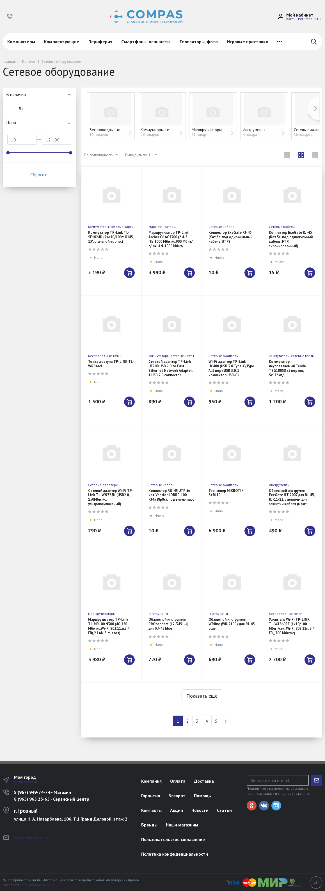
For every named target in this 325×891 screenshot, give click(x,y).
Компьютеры (21, 41)
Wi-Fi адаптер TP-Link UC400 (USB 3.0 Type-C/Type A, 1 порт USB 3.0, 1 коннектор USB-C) (231, 368)
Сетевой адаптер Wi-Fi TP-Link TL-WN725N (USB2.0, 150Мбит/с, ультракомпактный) (110, 497)
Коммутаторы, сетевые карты (111, 227)
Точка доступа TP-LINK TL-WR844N (111, 363)
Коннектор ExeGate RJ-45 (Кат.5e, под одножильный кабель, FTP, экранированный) (291, 239)
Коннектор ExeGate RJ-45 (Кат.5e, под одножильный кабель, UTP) (230, 237)
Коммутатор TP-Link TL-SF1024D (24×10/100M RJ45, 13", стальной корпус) (110, 237)
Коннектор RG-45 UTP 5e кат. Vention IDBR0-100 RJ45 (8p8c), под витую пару (171, 495)
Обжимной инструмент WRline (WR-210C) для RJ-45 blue (232, 624)
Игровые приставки (247, 41)
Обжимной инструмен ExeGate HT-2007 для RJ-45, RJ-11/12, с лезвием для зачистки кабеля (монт (291, 497)
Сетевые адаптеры (224, 356)
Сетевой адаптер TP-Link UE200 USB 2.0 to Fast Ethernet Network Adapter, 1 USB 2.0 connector (170, 368)
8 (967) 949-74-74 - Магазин (42, 792)
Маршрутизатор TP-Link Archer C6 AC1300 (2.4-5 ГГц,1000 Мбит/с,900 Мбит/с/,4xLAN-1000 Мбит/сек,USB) (170, 241)
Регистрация (308, 19)
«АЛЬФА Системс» (41, 885)
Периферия (100, 41)
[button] (10, 17)
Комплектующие (61, 41)
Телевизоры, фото (198, 41)
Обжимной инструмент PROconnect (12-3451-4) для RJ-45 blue (168, 624)
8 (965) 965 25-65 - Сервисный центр (51, 799)
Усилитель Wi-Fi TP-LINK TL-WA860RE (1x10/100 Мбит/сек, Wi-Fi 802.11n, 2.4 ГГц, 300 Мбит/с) (291, 626)
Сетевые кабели (221, 227)
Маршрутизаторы (162, 227)
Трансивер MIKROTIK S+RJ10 (226, 493)
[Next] (225, 721)
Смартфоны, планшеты (145, 41)
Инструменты (279, 485)
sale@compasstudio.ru (32, 837)
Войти (291, 19)
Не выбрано (25, 782)
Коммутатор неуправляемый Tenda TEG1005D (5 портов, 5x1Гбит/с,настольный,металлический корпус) (293, 372)
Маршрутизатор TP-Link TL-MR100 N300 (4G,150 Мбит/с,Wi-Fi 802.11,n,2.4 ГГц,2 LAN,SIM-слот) (108, 626)
